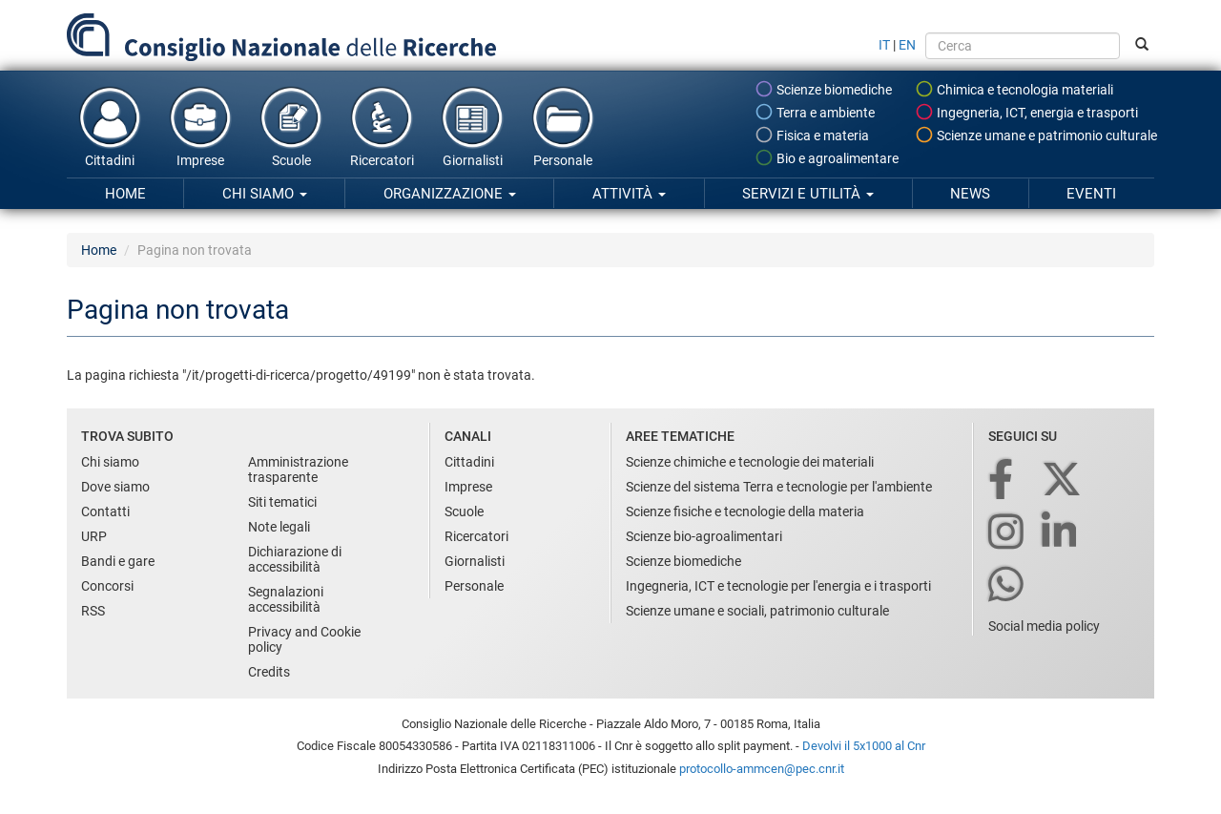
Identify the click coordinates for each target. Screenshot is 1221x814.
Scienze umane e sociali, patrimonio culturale (757, 610)
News (970, 193)
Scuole (291, 126)
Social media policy (1044, 626)
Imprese (200, 126)
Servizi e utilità (808, 193)
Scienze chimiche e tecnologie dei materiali (750, 462)
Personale (562, 126)
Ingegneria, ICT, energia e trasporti (1026, 111)
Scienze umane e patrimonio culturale (1036, 134)
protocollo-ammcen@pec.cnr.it (761, 769)
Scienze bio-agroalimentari (704, 536)
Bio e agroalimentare (827, 157)
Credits (269, 671)
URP (94, 536)
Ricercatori (381, 126)
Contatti (105, 511)
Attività (629, 193)
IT (884, 44)
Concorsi (107, 586)
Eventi (1091, 193)
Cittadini (109, 126)
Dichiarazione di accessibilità (294, 559)
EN (907, 44)
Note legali (279, 526)
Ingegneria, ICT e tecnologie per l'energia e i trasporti (778, 586)
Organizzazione (449, 193)
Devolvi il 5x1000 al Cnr (863, 746)
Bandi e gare (118, 561)
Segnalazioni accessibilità (285, 599)
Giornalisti (472, 126)
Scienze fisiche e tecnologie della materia (745, 511)
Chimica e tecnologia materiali (1014, 88)
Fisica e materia (812, 134)
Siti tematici (282, 502)
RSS (93, 610)
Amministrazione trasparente (298, 469)
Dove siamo (115, 486)
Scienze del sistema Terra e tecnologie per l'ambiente (779, 486)
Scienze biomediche (823, 88)
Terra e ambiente (815, 111)
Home (125, 193)
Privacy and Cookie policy (304, 639)
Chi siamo (264, 193)
